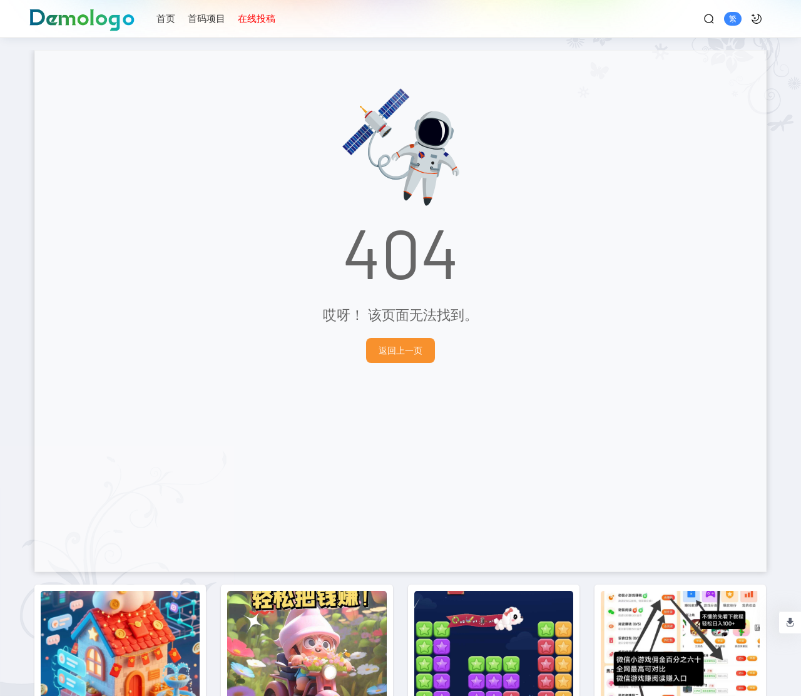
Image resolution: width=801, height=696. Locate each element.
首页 (165, 18)
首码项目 (206, 18)
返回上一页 (400, 350)
